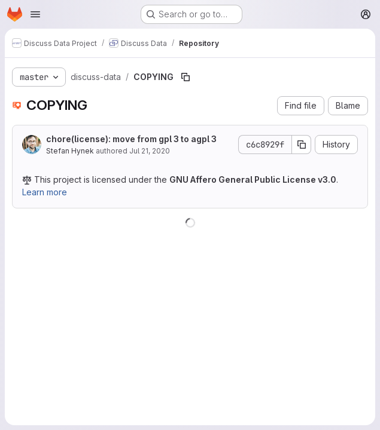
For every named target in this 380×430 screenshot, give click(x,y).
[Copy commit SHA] (301, 144)
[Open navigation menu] (35, 14)
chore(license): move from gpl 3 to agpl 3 (131, 139)
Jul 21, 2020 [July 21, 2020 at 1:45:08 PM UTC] (149, 150)
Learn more (44, 192)
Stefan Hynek (70, 150)
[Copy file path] (185, 77)
